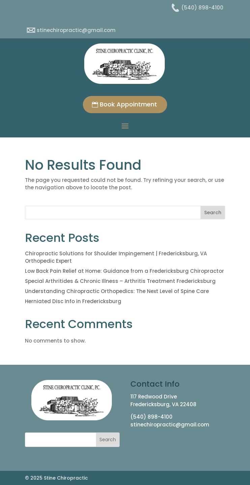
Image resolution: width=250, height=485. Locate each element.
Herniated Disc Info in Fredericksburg (73, 301)
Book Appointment (128, 104)
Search (212, 212)
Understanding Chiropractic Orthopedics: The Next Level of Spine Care (117, 291)
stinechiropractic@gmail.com (169, 424)
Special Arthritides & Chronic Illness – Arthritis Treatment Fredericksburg (120, 281)
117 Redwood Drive (153, 396)
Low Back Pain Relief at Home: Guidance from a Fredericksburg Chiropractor (124, 270)
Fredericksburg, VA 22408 (163, 404)
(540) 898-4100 (151, 416)
